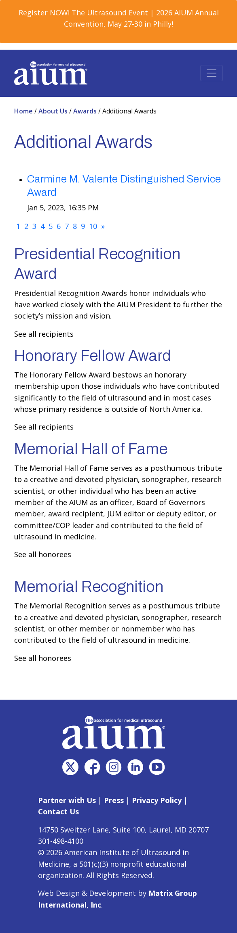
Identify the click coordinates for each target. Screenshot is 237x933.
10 (93, 226)
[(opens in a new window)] (70, 767)
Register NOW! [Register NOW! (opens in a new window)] (44, 12)
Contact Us (58, 811)
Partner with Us (67, 800)
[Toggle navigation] (211, 73)
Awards (85, 111)
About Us (53, 111)
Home (24, 111)
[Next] (103, 226)
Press (114, 800)
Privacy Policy (157, 800)
